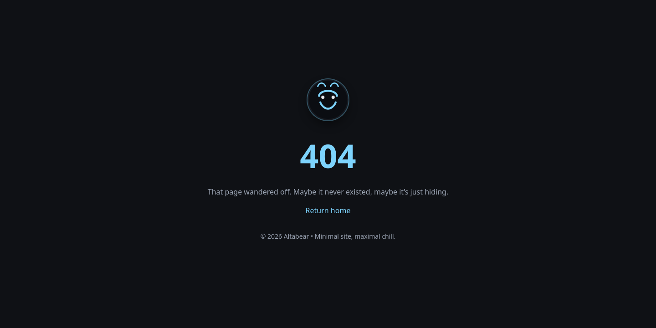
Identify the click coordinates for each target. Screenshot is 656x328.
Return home (328, 210)
